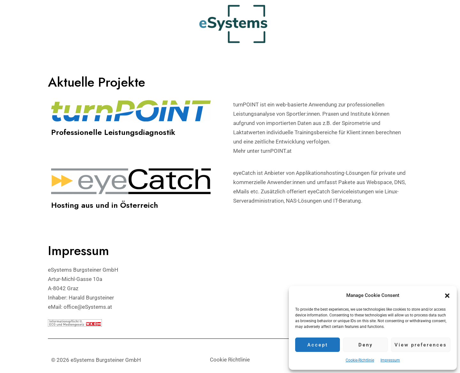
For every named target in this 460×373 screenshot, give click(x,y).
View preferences (421, 345)
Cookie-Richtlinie (360, 360)
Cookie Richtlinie (230, 359)
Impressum (390, 360)
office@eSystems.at (88, 306)
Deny (365, 345)
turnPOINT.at (276, 151)
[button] (447, 295)
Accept (317, 345)
